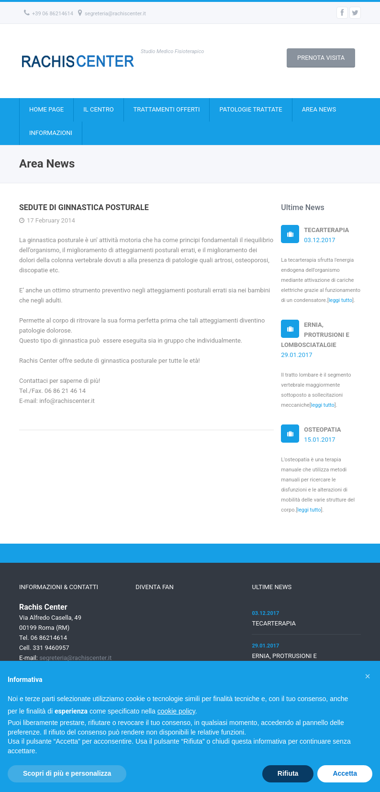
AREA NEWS (319, 109)
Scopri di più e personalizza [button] (67, 773)
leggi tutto (340, 300)
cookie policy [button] (176, 711)
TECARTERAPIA (274, 623)
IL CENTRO (98, 109)
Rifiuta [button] (288, 773)
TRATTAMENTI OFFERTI (167, 109)
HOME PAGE (46, 109)
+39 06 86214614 (48, 14)
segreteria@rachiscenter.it (112, 14)
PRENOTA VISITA (321, 57)
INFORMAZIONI (50, 132)
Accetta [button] (345, 773)
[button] (367, 676)
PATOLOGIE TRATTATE (250, 109)
